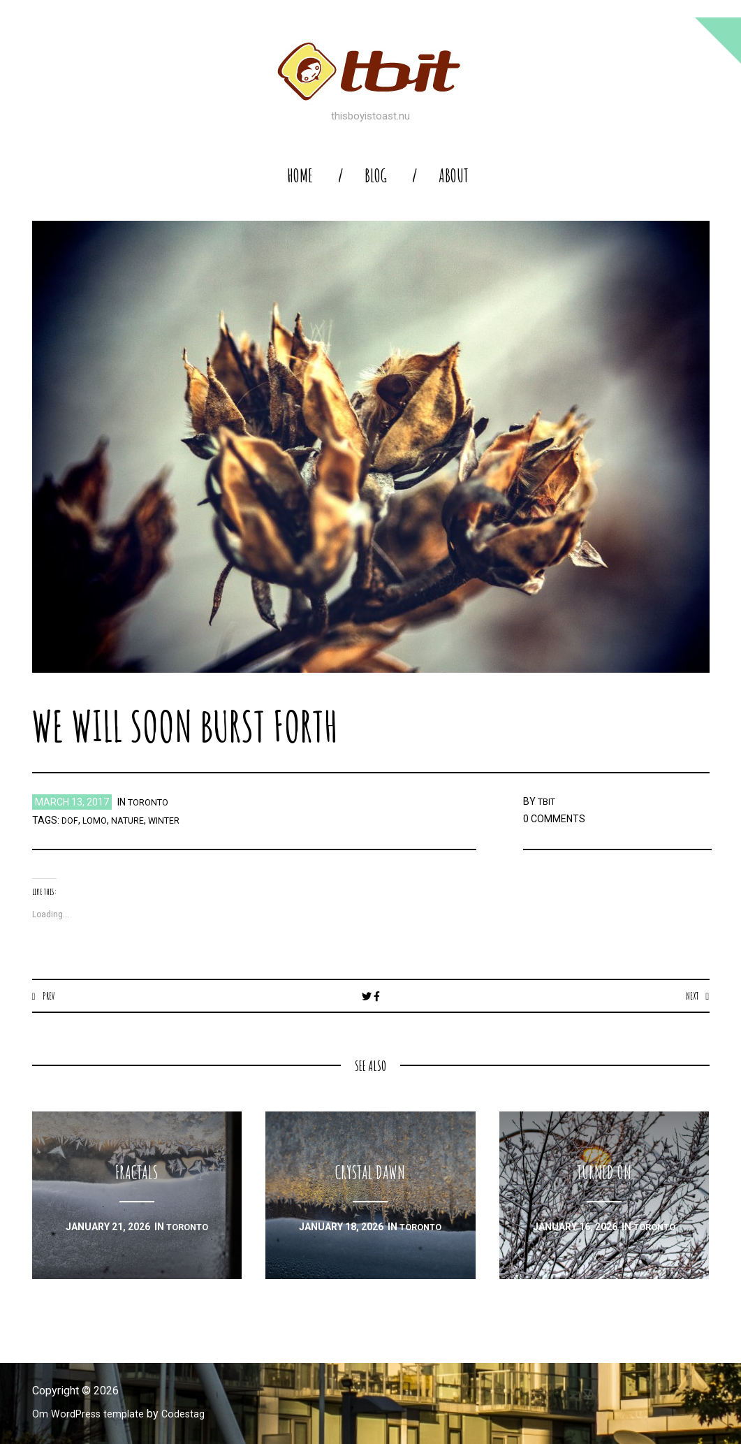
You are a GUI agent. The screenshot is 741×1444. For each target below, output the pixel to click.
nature (131, 820)
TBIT (548, 801)
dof (69, 820)
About (454, 176)
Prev (49, 995)
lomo (95, 820)
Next (691, 995)
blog (376, 176)
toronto (151, 802)
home (300, 176)
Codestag (195, 1414)
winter (171, 820)
